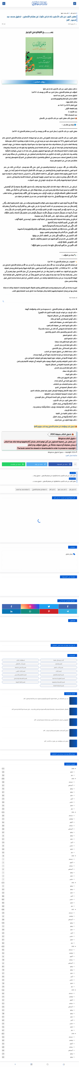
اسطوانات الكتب (20, 654)
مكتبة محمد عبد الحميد (23, 483)
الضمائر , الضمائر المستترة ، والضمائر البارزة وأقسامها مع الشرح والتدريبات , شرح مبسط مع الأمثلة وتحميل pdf (40, 703)
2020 (73, 940)
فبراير (71, 766)
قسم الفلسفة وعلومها (58, 676)
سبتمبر (71, 819)
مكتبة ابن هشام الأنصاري (39, 483)
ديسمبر (71, 776)
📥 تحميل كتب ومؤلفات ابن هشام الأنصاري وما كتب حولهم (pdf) (55, 426)
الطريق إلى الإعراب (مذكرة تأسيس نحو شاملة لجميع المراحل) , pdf (51, 714)
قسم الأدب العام (58, 661)
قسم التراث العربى (20, 665)
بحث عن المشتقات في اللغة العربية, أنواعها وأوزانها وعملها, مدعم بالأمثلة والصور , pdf (46, 692)
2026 (73, 762)
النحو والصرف (58, 658)
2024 (73, 806)
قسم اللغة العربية (20, 676)
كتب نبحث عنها (64, 13)
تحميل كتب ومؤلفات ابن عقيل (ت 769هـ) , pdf (56, 735)
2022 (73, 877)
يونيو (71, 786)
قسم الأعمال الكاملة (20, 661)
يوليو (71, 783)
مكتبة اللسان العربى (55, 1061)
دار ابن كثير (73, 13)
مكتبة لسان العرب (71, 455)
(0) (3, 24)
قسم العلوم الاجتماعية (58, 672)
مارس (71, 796)
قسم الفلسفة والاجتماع (20, 672)
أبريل (71, 793)
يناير (72, 769)
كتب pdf (52, 483)
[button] (60, 464)
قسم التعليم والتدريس (20, 669)
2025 (73, 773)
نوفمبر (71, 813)
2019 (73, 984)
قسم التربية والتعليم (58, 669)
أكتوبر (71, 816)
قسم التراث (59, 665)
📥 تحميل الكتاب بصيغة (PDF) (62, 434)
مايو (71, 789)
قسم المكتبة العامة (58, 680)
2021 (73, 903)
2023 (73, 850)
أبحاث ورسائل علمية (58, 654)
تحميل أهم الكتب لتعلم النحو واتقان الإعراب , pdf (55, 724)
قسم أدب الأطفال (20, 658)
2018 (73, 1027)
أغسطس (70, 779)
